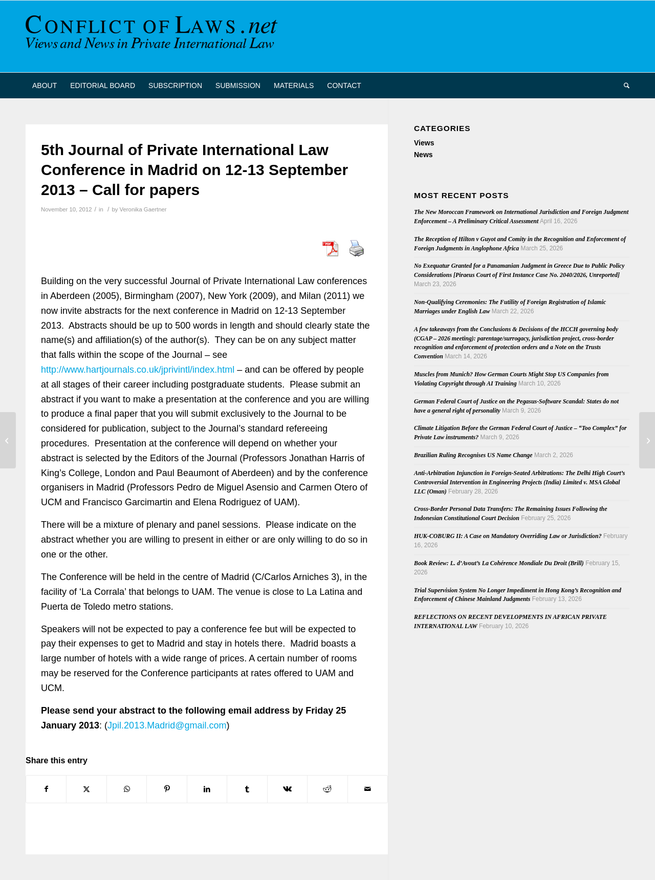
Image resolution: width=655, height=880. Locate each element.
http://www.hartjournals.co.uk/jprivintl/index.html (137, 369)
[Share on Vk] (287, 789)
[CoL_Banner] (153, 36)
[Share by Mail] (368, 789)
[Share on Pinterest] (166, 789)
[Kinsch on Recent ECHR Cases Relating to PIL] (8, 440)
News (423, 155)
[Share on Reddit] (327, 789)
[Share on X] (86, 789)
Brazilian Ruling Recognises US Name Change (473, 455)
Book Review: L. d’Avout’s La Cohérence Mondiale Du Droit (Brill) (499, 563)
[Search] (623, 85)
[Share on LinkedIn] (207, 789)
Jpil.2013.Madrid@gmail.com (166, 725)
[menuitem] (44, 85)
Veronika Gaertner (143, 209)
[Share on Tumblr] (247, 789)
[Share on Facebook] (46, 789)
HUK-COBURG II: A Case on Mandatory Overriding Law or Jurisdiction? (508, 536)
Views (424, 143)
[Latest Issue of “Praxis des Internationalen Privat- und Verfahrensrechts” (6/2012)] (647, 440)
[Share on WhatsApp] (126, 789)
